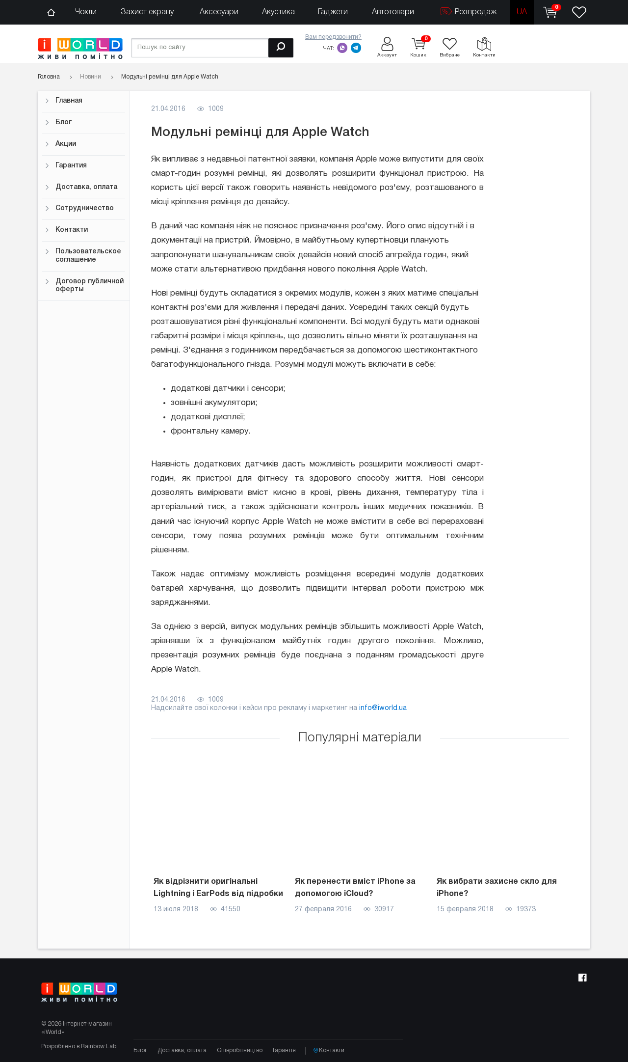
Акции (60, 144)
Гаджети (333, 12)
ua (522, 12)
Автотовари (393, 12)
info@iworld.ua (383, 708)
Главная (63, 101)
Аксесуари (219, 12)
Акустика (278, 12)
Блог (58, 122)
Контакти (66, 230)
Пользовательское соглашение (83, 255)
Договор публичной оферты (84, 285)
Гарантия (66, 166)
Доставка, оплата (81, 187)
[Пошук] (280, 47)
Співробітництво (239, 1050)
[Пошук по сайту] (212, 47)
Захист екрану (147, 12)
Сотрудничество (79, 208)
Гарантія (284, 1050)
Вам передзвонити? (333, 37)
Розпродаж (469, 11)
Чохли (86, 12)
